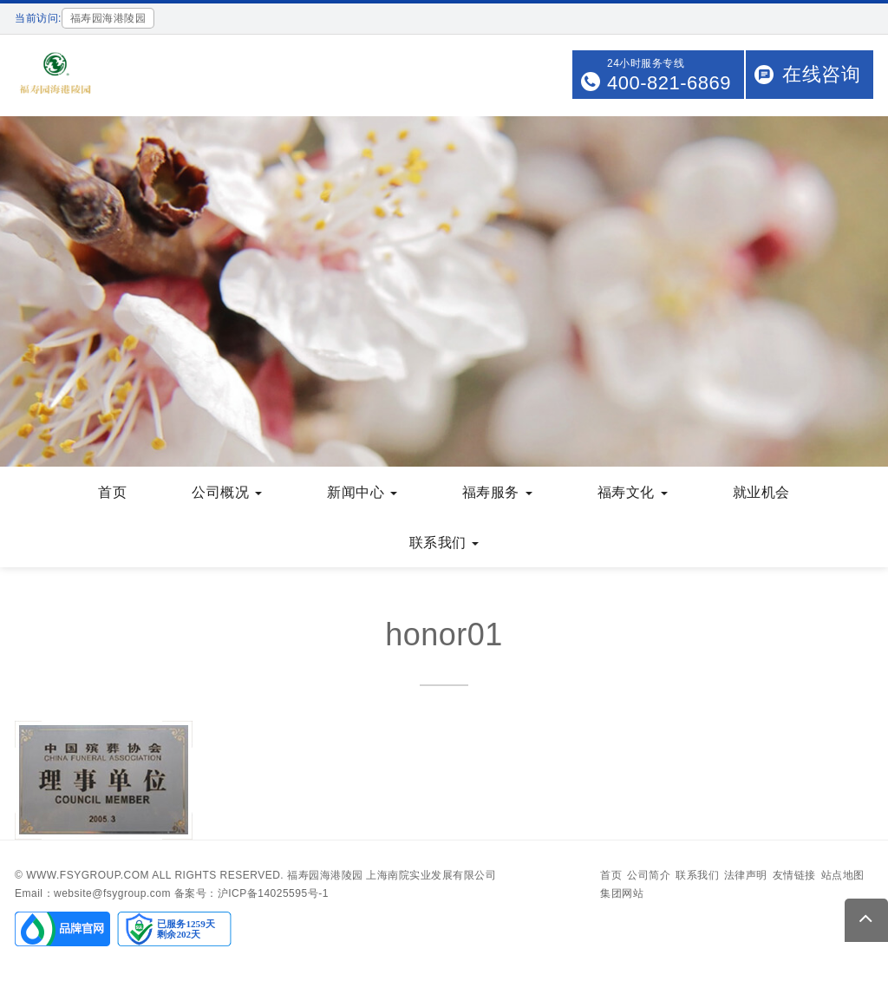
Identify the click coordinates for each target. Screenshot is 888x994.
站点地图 (843, 875)
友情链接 (794, 875)
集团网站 (621, 893)
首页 (112, 492)
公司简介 (648, 875)
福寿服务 (497, 492)
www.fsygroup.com (87, 875)
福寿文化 (632, 492)
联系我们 (444, 542)
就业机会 (761, 492)
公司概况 (227, 492)
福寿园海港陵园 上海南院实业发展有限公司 (391, 875)
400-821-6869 (669, 83)
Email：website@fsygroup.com (93, 893)
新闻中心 (362, 492)
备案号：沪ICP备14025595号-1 (251, 893)
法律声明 (745, 875)
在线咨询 (821, 74)
